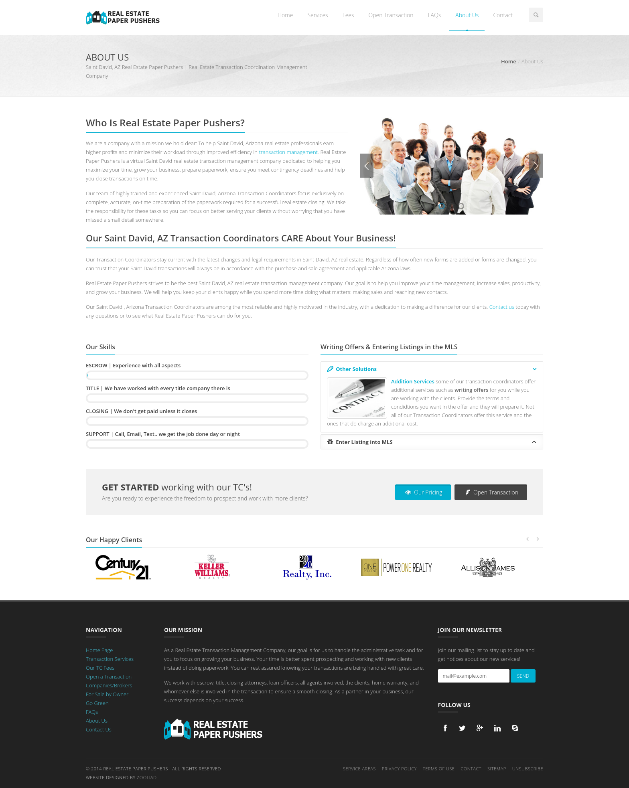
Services (317, 15)
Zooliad (146, 777)
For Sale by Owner (107, 694)
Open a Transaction (109, 676)
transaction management (288, 152)
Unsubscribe (527, 769)
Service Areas (359, 769)
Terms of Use (439, 769)
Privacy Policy (399, 769)
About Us (467, 15)
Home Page (99, 650)
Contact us (501, 306)
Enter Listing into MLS (432, 441)
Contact (503, 15)
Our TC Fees (100, 667)
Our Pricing (423, 492)
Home (285, 15)
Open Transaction (391, 15)
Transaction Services (110, 658)
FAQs (434, 15)
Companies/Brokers (109, 685)
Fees (348, 15)
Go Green (97, 703)
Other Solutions (432, 368)
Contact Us (99, 729)
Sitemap (496, 769)
